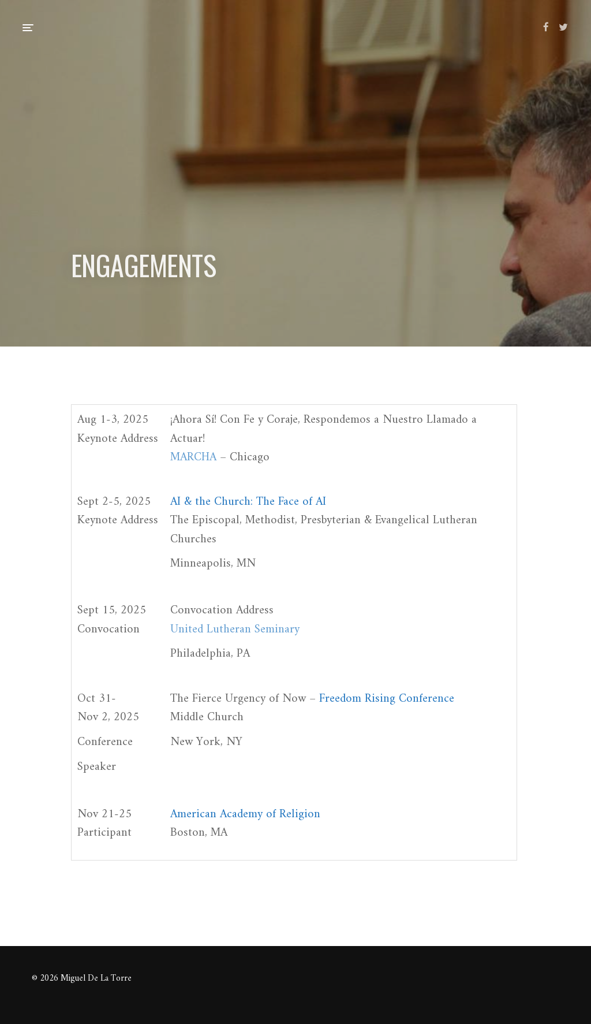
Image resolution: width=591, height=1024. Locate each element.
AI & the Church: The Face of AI (248, 501)
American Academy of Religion (245, 814)
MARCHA (193, 457)
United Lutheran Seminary (235, 629)
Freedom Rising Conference (386, 698)
